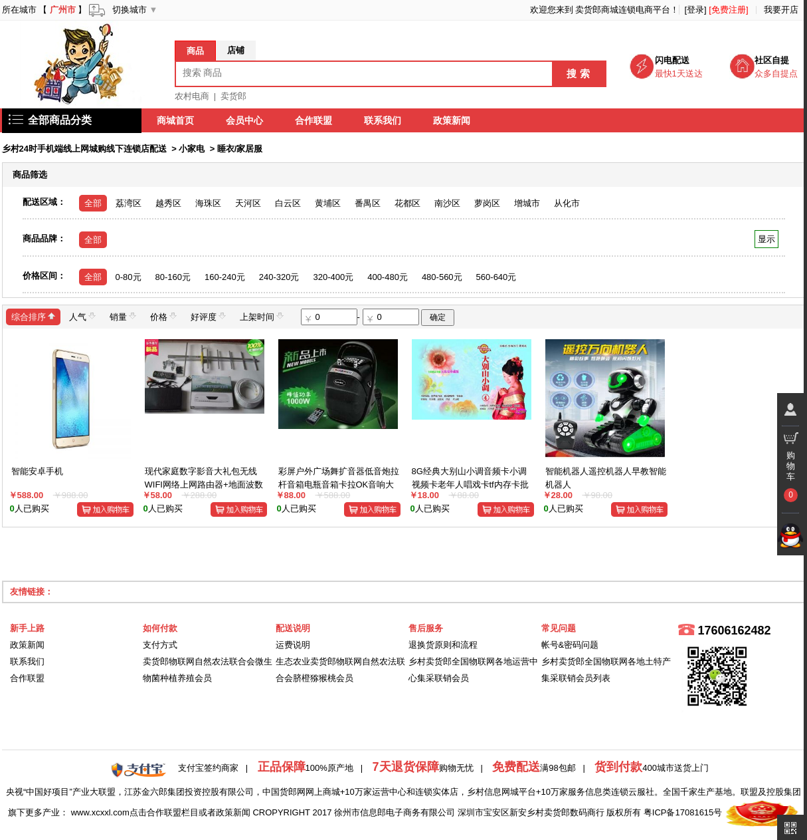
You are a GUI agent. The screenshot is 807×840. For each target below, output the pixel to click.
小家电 (192, 149)
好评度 (208, 316)
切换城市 (129, 10)
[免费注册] (728, 10)
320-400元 (333, 277)
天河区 (248, 203)
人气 (82, 316)
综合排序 (33, 316)
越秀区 (168, 203)
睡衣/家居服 (240, 149)
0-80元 (128, 277)
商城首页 (176, 120)
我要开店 (781, 10)
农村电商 (192, 96)
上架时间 (262, 316)
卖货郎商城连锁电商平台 (622, 10)
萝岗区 (487, 203)
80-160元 (173, 277)
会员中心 (245, 120)
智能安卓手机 (37, 471)
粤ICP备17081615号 (683, 812)
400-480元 (387, 277)
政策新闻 (452, 120)
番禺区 (368, 203)
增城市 (527, 203)
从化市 (567, 203)
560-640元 (496, 277)
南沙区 (447, 203)
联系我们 (383, 120)
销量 (123, 316)
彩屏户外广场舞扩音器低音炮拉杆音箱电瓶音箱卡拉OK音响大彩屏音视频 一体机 (338, 484)
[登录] (695, 10)
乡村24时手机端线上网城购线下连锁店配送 (84, 149)
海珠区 (208, 203)
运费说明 (293, 645)
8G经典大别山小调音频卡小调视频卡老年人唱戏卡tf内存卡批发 (470, 484)
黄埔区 (328, 203)
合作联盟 (314, 120)
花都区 (407, 203)
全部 (93, 203)
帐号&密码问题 (570, 645)
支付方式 (160, 645)
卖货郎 (233, 96)
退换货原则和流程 (443, 645)
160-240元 (225, 277)
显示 (766, 239)
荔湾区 (128, 203)
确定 (438, 317)
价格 (163, 316)
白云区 (288, 203)
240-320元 (279, 277)
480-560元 (442, 277)
